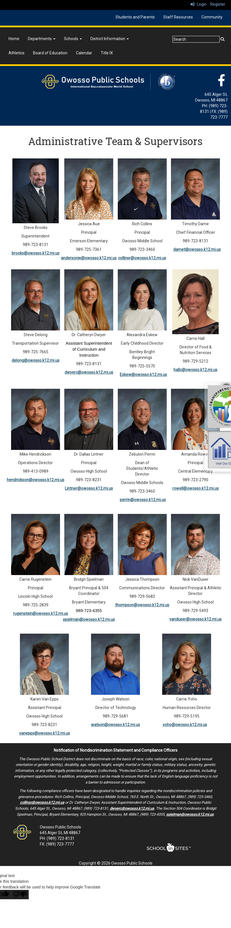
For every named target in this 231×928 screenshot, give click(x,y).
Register (217, 4)
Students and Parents (135, 17)
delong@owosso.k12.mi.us (35, 360)
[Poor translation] (20, 894)
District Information (109, 38)
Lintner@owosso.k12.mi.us (89, 488)
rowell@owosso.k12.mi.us (195, 488)
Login (198, 4)
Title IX (107, 53)
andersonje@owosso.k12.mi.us (89, 258)
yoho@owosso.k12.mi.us (185, 724)
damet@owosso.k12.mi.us (197, 249)
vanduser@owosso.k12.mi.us (195, 619)
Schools (73, 38)
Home (14, 38)
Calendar (84, 53)
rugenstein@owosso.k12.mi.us (40, 613)
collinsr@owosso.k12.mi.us (142, 258)
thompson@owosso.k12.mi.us (142, 605)
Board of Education (50, 53)
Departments (41, 38)
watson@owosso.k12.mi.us (115, 724)
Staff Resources (178, 17)
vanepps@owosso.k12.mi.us (44, 733)
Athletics (16, 53)
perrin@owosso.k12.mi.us (143, 499)
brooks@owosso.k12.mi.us (35, 253)
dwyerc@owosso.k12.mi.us (89, 372)
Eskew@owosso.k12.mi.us (143, 374)
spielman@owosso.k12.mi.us (89, 619)
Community (211, 17)
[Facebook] (221, 83)
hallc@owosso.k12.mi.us (195, 369)
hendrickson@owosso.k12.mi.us (35, 480)
